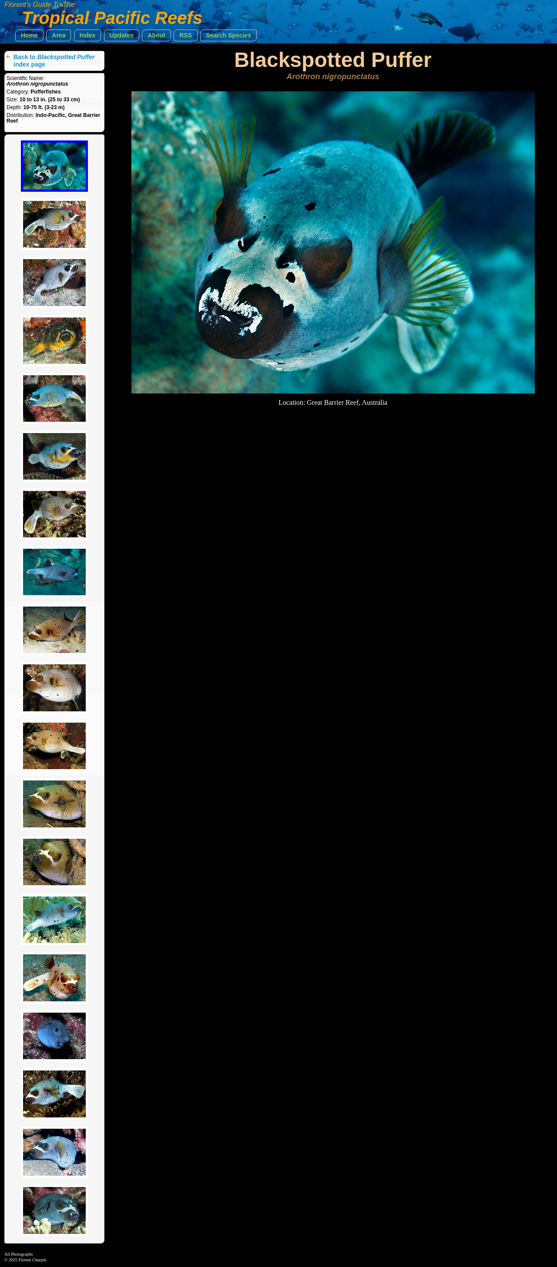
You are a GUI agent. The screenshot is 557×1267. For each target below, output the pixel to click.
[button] (29, 35)
